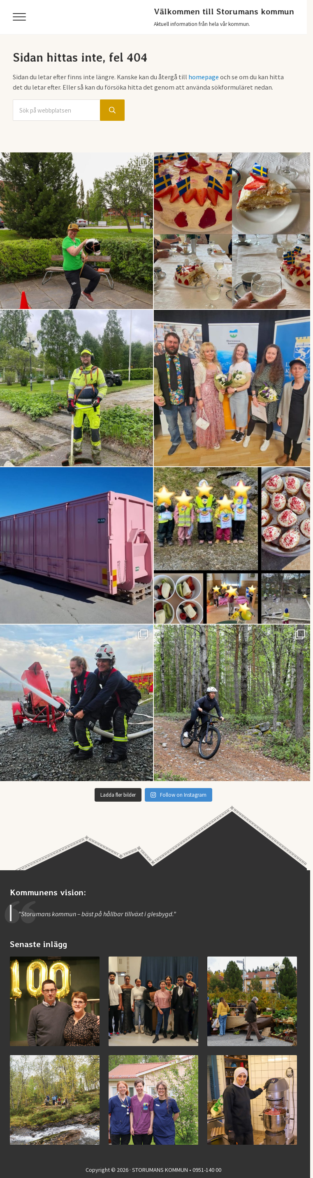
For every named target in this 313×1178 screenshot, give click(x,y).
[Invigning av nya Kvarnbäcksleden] (55, 1100)
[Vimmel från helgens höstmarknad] (252, 1002)
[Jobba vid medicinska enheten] (154, 1100)
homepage (203, 77)
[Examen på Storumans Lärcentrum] (154, 1002)
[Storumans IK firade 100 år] (55, 1002)
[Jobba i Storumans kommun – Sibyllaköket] (252, 1100)
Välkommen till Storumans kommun (224, 11)
